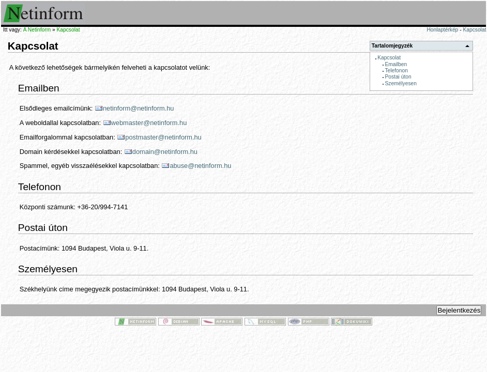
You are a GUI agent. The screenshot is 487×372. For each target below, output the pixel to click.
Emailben (396, 64)
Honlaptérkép (442, 30)
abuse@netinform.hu (200, 165)
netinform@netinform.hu (138, 108)
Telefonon (396, 70)
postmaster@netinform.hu (163, 137)
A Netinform (37, 30)
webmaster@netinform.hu (149, 123)
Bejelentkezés (458, 310)
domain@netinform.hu (164, 152)
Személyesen (400, 83)
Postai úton (398, 77)
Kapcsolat (474, 30)
